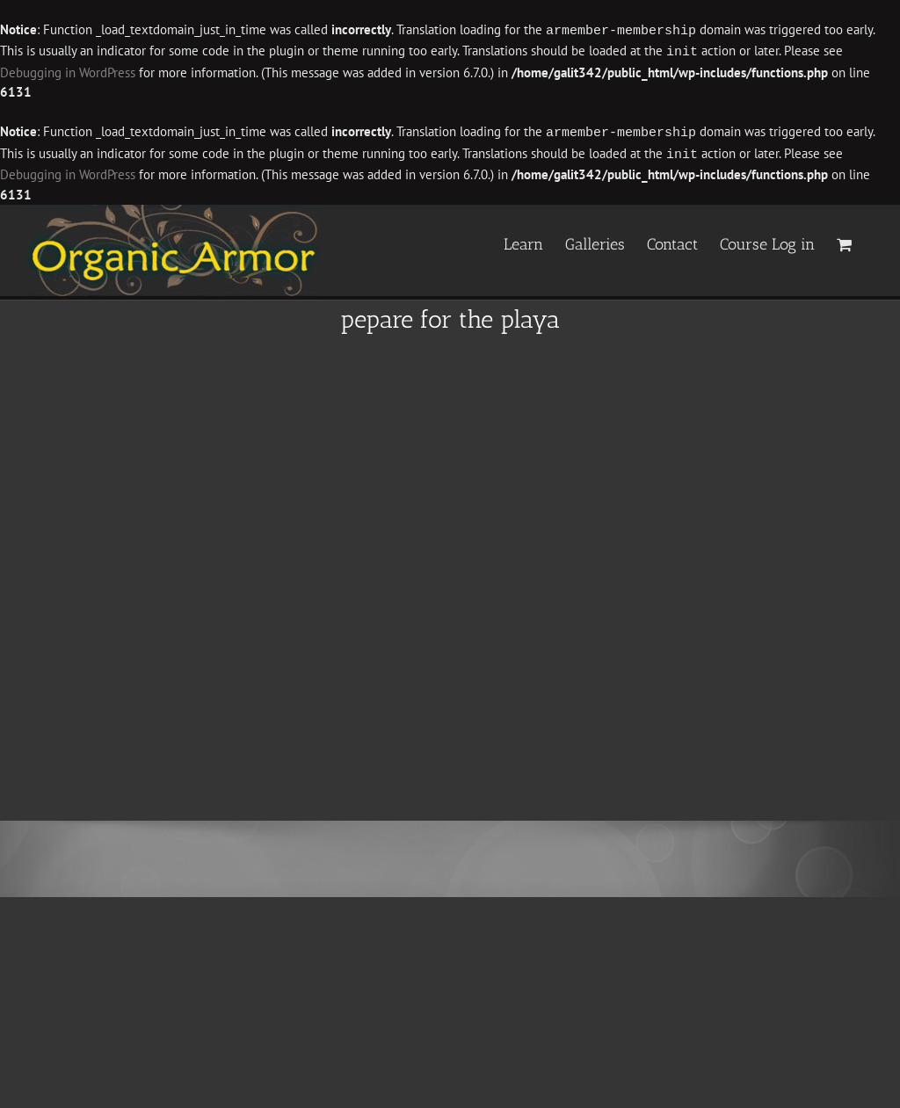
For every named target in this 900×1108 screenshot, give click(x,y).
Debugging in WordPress (67, 70)
